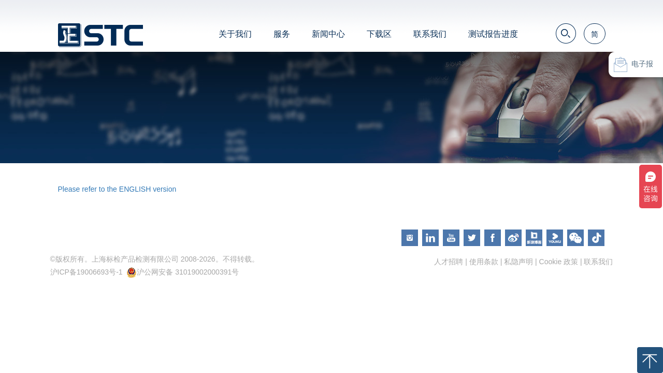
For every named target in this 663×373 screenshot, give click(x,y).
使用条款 (483, 261)
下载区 (379, 34)
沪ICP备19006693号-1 (86, 272)
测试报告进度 (493, 34)
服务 (281, 34)
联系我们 (429, 34)
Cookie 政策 (558, 261)
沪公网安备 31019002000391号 (188, 272)
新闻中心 (328, 34)
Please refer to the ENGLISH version (117, 189)
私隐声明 (518, 261)
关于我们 (235, 34)
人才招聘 (448, 261)
